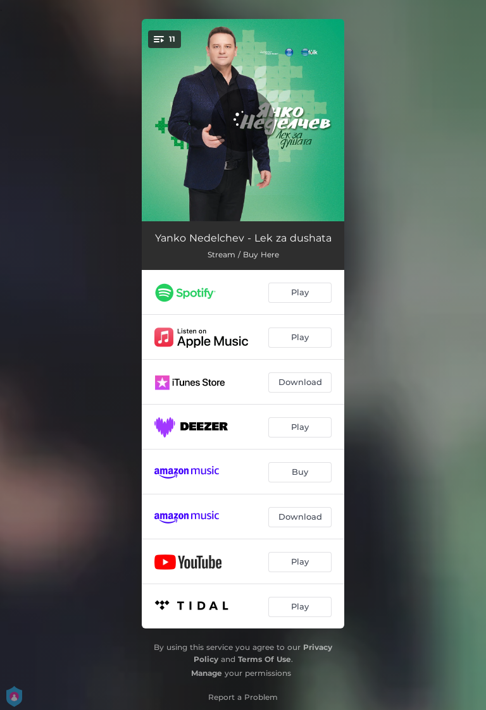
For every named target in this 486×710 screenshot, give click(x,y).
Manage (206, 673)
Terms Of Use (264, 659)
